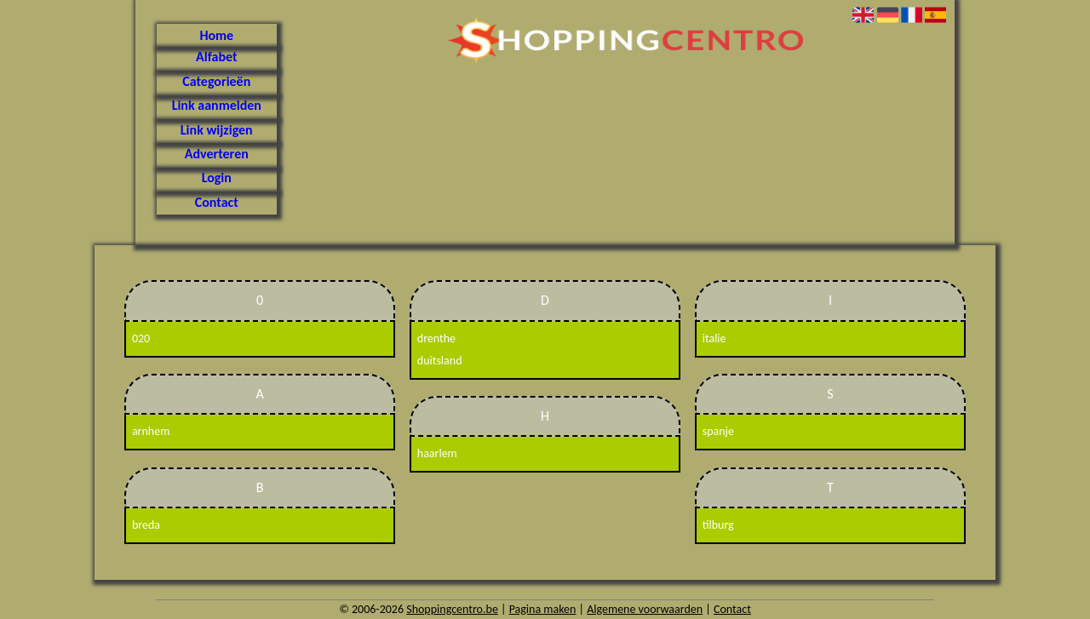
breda (146, 525)
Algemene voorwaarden (645, 609)
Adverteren (217, 154)
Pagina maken (543, 609)
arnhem (150, 431)
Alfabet (216, 57)
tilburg (718, 525)
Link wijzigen (217, 130)
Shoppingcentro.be (452, 609)
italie (714, 338)
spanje (718, 431)
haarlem (437, 453)
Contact (216, 202)
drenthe (436, 338)
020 (141, 338)
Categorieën (216, 81)
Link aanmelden (216, 105)
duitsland (439, 360)
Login (217, 177)
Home (216, 35)
